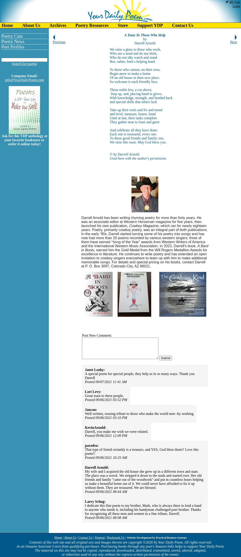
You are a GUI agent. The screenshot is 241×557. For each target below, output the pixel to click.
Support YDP (150, 25)
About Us (31, 25)
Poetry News (12, 41)
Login (236, 6)
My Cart (233, 2)
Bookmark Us (116, 537)
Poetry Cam (12, 36)
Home (7, 25)
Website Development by (157, 537)
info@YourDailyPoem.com (24, 80)
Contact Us (182, 25)
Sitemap (100, 537)
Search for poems (24, 64)
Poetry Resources (92, 25)
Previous (59, 40)
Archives (57, 25)
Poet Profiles (12, 46)
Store (123, 25)
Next (233, 40)
